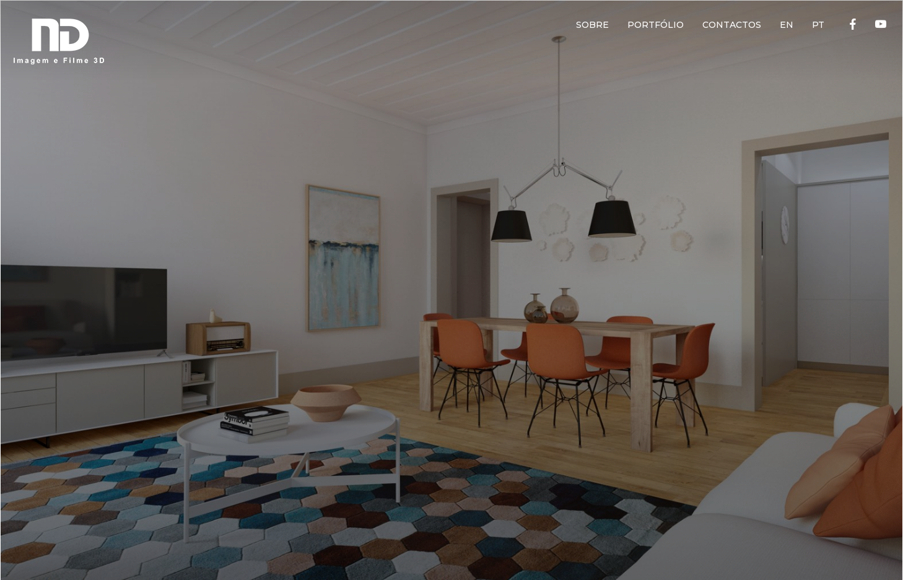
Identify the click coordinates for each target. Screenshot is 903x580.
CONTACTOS (731, 24)
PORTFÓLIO (655, 24)
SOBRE (592, 24)
